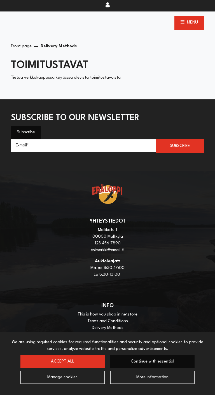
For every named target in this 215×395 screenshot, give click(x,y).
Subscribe (26, 132)
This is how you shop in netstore (107, 314)
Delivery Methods (107, 328)
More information (152, 377)
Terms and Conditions (107, 321)
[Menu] (189, 22)
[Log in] (108, 5)
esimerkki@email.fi (107, 250)
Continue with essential (152, 361)
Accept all (62, 361)
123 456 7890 (108, 243)
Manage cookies (62, 377)
